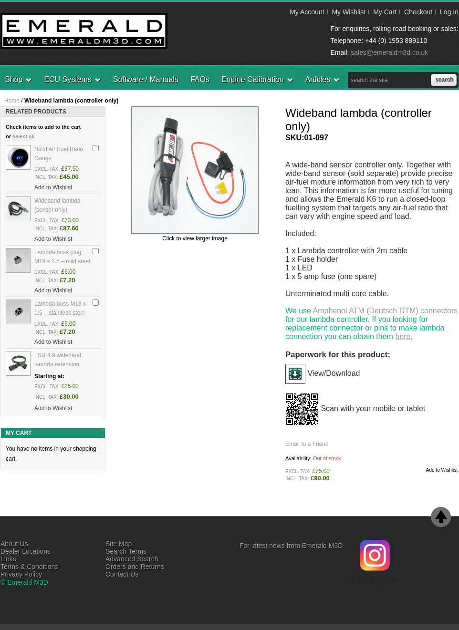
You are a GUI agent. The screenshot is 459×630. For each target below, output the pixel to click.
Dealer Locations (25, 551)
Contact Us (121, 574)
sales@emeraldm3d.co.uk (389, 52)
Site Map (118, 543)
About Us (14, 543)
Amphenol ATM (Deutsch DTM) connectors (385, 311)
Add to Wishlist (442, 470)
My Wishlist (348, 12)
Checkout (418, 12)
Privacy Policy (21, 574)
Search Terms (125, 551)
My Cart (384, 12)
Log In (449, 12)
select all (23, 136)
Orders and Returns (134, 566)
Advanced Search (131, 559)
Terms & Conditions (29, 566)
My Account (307, 12)
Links (8, 559)
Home (12, 100)
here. (403, 336)
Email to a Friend (307, 444)
